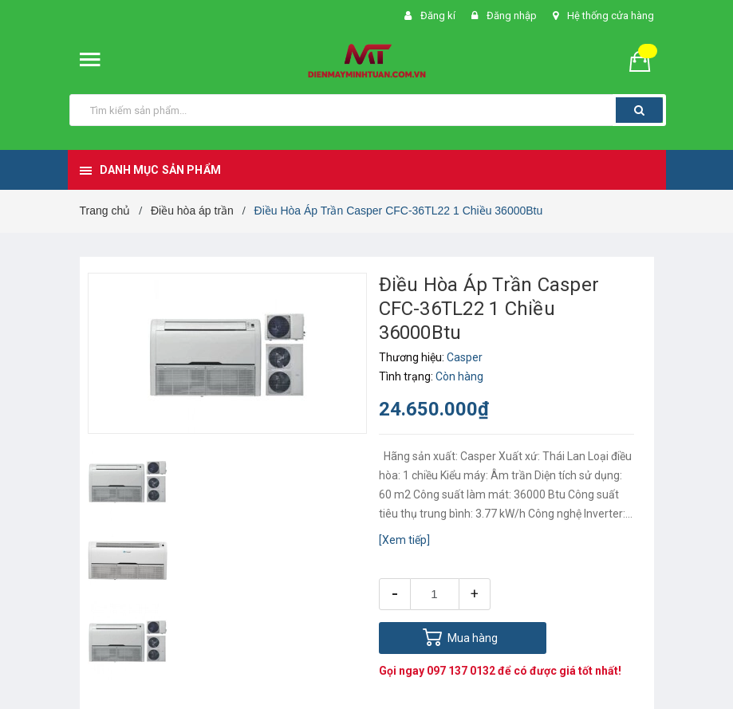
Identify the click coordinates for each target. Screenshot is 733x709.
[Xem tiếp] (404, 540)
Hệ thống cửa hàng (610, 16)
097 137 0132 (461, 670)
